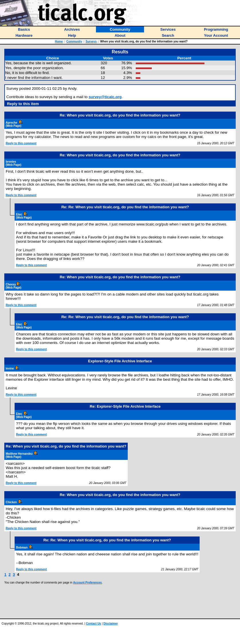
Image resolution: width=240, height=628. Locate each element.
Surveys (91, 41)
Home (59, 41)
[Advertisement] (120, 601)
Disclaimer (110, 623)
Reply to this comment (21, 143)
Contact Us (93, 623)
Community (74, 41)
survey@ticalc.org (104, 97)
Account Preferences (87, 582)
